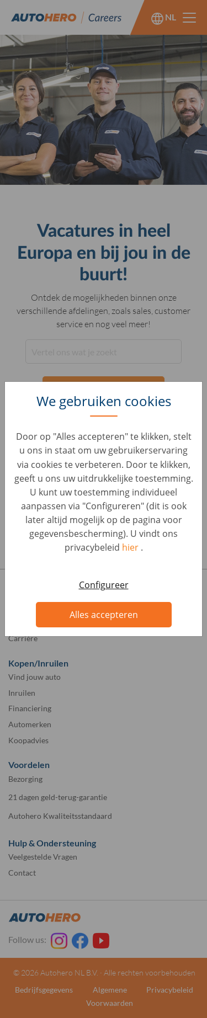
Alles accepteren (104, 615)
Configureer (104, 585)
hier (131, 547)
